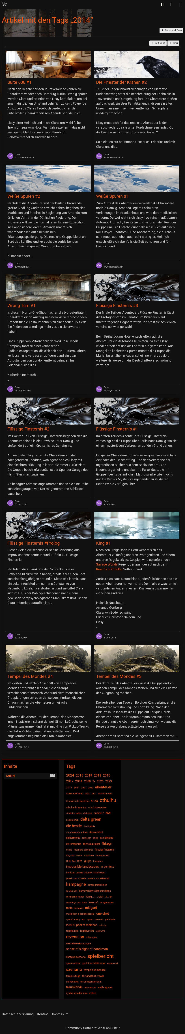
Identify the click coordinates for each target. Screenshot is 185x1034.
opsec (90, 919)
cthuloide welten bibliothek (79, 813)
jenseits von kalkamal (98, 878)
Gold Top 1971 (74, 861)
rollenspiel (91, 937)
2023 (108, 781)
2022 (90, 787)
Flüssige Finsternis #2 (28, 429)
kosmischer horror (75, 897)
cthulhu (108, 800)
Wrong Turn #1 (21, 305)
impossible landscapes (82, 866)
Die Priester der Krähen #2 (121, 82)
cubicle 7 (99, 813)
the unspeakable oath (91, 982)
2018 (97, 775)
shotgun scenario (76, 957)
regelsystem (87, 930)
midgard (91, 908)
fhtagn (107, 843)
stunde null (112, 963)
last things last (73, 902)
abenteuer (103, 787)
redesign (103, 925)
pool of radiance (86, 925)
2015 (79, 775)
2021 (83, 787)
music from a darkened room (80, 914)
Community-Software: (92, 1028)
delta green (90, 819)
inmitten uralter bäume (79, 872)
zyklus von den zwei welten (81, 993)
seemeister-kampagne (78, 943)
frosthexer (89, 855)
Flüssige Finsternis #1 (117, 429)
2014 (78, 781)
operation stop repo (75, 919)
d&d (108, 813)
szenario (74, 969)
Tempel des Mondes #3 (118, 676)
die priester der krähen (77, 832)
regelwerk (100, 931)
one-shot (102, 913)
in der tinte (107, 866)
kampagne (76, 884)
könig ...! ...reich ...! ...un (99, 896)
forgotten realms (74, 855)
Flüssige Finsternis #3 (117, 305)
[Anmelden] (171, 4)
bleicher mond (105, 793)
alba (94, 793)
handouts (98, 861)
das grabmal (72, 820)
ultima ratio (90, 987)
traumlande (74, 987)
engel (95, 838)
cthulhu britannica (76, 807)
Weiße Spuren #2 (23, 196)
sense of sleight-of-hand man (87, 949)
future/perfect (102, 855)
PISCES (70, 925)
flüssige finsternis (104, 849)
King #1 (103, 543)
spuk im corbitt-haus (93, 963)
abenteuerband (74, 793)
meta (69, 908)
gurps (87, 861)
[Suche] (162, 4)
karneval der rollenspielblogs (95, 890)
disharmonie (73, 837)
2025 (100, 781)
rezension (75, 936)
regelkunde (72, 930)
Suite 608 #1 (19, 82)
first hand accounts (83, 850)
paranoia (99, 919)
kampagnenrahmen (97, 885)
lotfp (84, 902)
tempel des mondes (95, 969)
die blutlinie (89, 826)
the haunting (72, 982)
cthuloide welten (97, 807)
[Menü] (180, 4)
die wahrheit (96, 832)
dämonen (86, 838)
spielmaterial (73, 963)
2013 (69, 787)
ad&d (87, 793)
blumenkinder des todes (77, 801)
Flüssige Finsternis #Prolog (33, 543)
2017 (69, 781)
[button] (158, 43)
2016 (106, 775)
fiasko (69, 850)
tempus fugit (73, 976)
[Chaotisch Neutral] (4, 4)
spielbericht (100, 956)
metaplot (78, 908)
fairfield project (91, 843)
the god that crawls (93, 976)
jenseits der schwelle (76, 878)
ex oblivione (106, 837)
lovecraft (94, 902)
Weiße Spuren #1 (112, 196)
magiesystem (107, 902)
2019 (88, 775)
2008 (87, 781)
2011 (76, 787)
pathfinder (110, 919)
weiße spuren (105, 987)
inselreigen (99, 872)
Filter (173, 43)
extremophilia (73, 843)
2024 (70, 775)
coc (94, 800)
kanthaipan (71, 891)
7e (93, 781)
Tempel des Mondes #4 (30, 676)
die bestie (74, 826)
